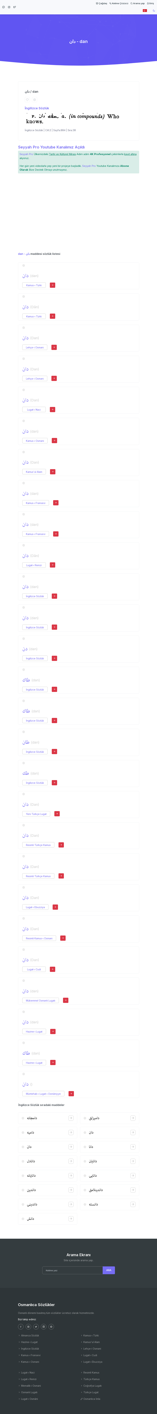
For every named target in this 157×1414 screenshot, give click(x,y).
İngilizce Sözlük (37, 108)
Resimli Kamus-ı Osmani (39, 938)
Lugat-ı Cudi (34, 969)
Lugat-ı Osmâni (28, 1398)
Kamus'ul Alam (34, 471)
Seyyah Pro (26, 154)
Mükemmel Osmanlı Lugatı (40, 1000)
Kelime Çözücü (118, 3)
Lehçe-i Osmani (35, 347)
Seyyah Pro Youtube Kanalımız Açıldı (51, 147)
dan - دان (24, 254)
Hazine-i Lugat (34, 1031)
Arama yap (137, 3)
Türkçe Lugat (89, 1392)
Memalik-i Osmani (29, 1385)
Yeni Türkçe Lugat (36, 814)
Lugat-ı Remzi (34, 565)
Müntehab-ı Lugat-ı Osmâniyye (43, 1093)
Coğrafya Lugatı (91, 1385)
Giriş (150, 3)
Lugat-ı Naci (34, 409)
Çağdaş (101, 3)
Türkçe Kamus (90, 1379)
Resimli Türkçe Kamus (38, 845)
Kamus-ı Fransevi (35, 503)
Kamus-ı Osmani (35, 440)
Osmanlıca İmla (90, 1398)
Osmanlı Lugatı (27, 1392)
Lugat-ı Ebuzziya (35, 907)
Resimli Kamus (89, 1372)
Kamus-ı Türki (34, 285)
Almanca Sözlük (28, 1335)
